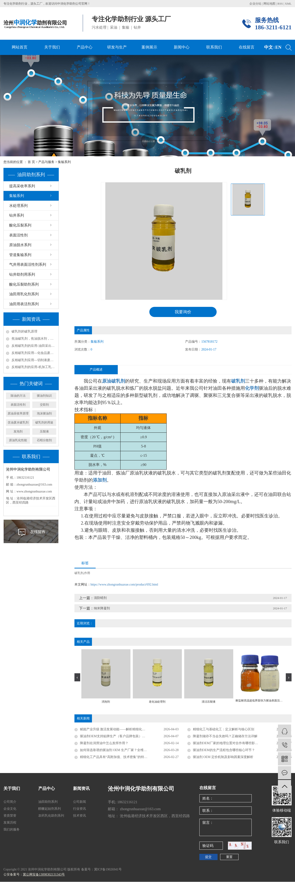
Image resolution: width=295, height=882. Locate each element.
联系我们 (214, 47)
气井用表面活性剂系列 (27, 264)
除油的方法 (18, 395)
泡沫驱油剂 (44, 413)
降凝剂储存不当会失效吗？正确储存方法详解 (225, 736)
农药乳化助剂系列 (51, 816)
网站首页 (19, 47)
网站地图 (269, 3)
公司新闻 (79, 802)
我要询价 (183, 312)
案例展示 (149, 47)
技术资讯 (79, 816)
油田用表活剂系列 (24, 304)
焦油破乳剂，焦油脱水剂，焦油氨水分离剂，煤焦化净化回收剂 (34, 338)
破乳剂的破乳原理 (24, 331)
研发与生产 (117, 47)
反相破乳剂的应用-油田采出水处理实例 (34, 345)
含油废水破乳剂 (18, 422)
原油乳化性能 (18, 440)
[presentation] (77, 678)
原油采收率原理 (18, 413)
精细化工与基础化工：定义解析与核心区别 (223, 729)
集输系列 (64, 162)
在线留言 (246, 47)
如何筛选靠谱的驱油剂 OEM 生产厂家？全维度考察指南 (120, 750)
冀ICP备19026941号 (108, 869)
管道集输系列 (20, 255)
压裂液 (44, 431)
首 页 (31, 162)
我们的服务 (11, 829)
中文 (268, 47)
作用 (87, 573)
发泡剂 (18, 431)
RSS (280, 3)
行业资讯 (79, 809)
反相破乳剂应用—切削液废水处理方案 (34, 360)
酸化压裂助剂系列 (24, 284)
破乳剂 (78, 573)
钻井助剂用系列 (22, 274)
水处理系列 (18, 206)
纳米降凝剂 (102, 608)
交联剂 (44, 404)
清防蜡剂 (100, 598)
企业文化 (9, 809)
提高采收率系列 (22, 186)
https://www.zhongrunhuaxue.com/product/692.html (124, 584)
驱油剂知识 (44, 395)
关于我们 (52, 47)
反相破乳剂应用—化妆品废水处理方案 (34, 353)
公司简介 (9, 802)
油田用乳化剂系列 (24, 294)
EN (278, 47)
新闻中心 (181, 47)
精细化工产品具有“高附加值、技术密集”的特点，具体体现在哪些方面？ (129, 757)
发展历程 (9, 823)
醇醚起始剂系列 (49, 809)
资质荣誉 (9, 816)
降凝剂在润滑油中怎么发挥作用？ (104, 743)
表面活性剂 (18, 235)
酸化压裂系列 (20, 225)
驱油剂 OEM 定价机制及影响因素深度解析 (223, 757)
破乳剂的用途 (44, 422)
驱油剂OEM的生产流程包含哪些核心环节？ (224, 750)
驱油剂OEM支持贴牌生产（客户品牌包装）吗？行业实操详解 (124, 736)
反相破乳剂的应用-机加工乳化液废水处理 (34, 367)
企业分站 (255, 3)
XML (288, 3)
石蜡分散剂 (44, 440)
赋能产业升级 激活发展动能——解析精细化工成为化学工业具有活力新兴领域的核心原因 (129, 729)
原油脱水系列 (20, 245)
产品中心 (84, 47)
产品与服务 (46, 162)
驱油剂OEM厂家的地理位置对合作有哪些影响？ (227, 743)
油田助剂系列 (48, 802)
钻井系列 (16, 215)
